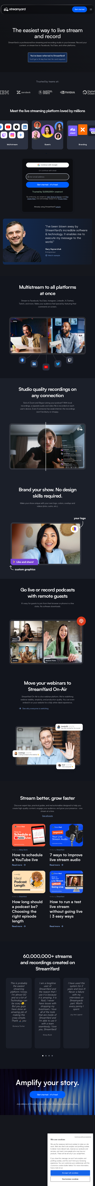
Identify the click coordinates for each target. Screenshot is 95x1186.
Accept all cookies (70, 1173)
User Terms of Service (54, 197)
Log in (58, 207)
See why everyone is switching (33, 708)
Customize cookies (70, 1179)
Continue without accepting (83, 1137)
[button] (47, 165)
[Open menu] (90, 9)
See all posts (47, 816)
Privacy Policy (62, 199)
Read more (19, 864)
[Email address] (47, 177)
